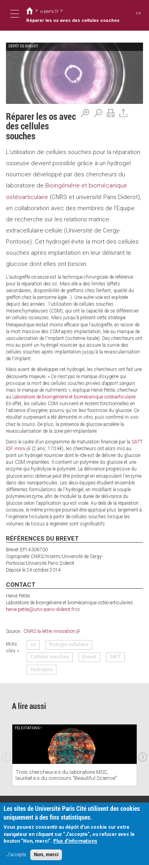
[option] (74, 755)
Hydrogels (42, 669)
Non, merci (46, 854)
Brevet (89, 657)
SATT (115, 657)
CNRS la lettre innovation (51, 631)
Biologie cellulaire (69, 644)
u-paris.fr (49, 11)
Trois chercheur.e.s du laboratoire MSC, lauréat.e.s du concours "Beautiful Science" (66, 775)
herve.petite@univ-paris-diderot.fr (42, 609)
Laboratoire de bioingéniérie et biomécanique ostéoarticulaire (73, 397)
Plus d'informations (75, 841)
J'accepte (16, 854)
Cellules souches (50, 657)
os (33, 644)
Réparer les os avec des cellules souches (73, 20)
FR (138, 13)
